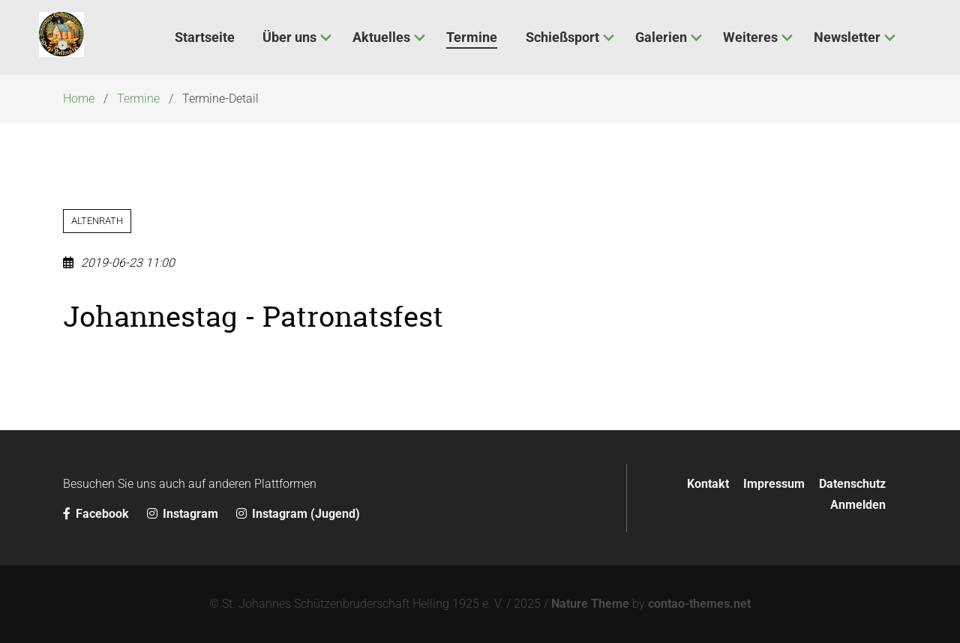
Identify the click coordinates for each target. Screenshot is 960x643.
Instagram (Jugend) (298, 514)
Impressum (774, 484)
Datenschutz (852, 484)
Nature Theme (590, 604)
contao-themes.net (699, 604)
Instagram (184, 514)
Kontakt (708, 484)
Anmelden (858, 505)
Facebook (97, 514)
